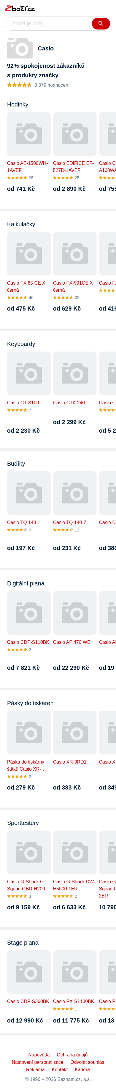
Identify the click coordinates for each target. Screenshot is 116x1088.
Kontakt (60, 1069)
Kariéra (82, 1069)
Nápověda (39, 1054)
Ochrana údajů (72, 1054)
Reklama (35, 1069)
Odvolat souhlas (87, 1062)
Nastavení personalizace (37, 1062)
